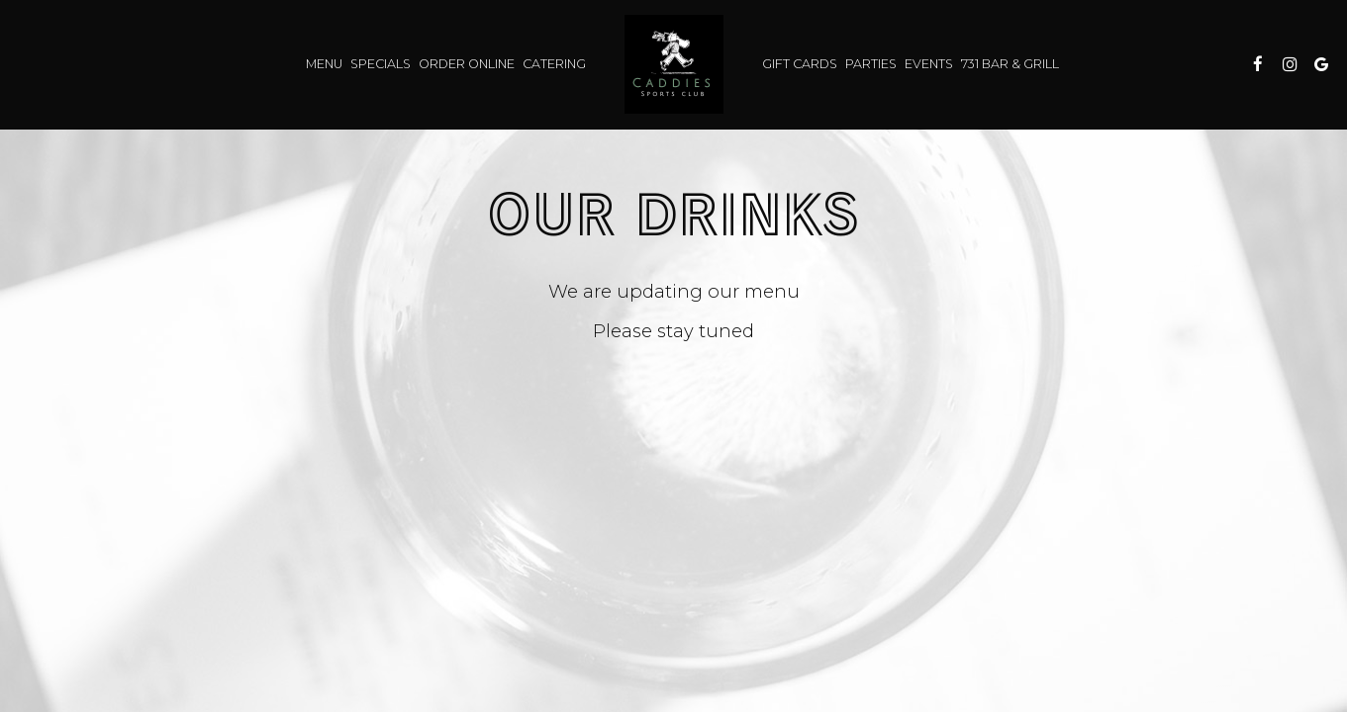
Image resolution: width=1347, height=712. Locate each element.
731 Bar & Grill (1010, 63)
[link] (674, 64)
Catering (554, 63)
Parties (871, 63)
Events (929, 63)
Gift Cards (799, 63)
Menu (324, 63)
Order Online (467, 63)
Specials (380, 63)
